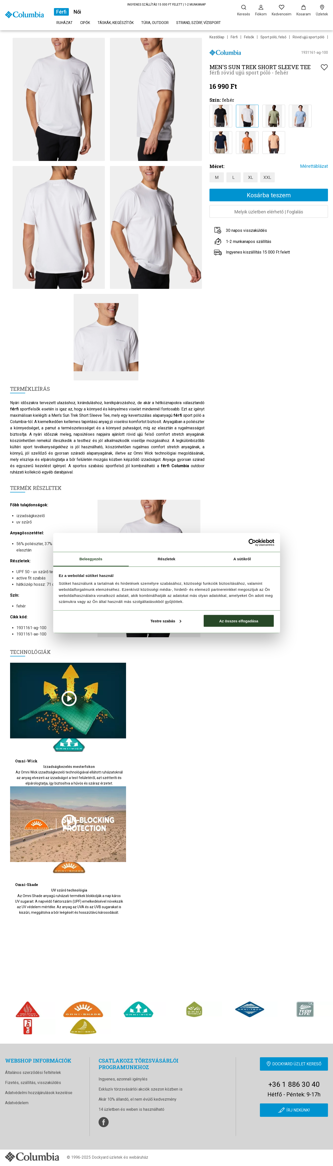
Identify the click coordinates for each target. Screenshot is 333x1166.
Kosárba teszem (269, 195)
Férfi (61, 12)
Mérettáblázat (314, 166)
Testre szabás (165, 621)
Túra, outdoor (155, 23)
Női (77, 12)
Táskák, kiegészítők (116, 23)
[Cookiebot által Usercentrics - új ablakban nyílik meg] (252, 542)
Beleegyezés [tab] (90, 559)
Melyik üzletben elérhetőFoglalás (268, 211)
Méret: (216, 166)
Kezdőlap (216, 37)
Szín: (215, 100)
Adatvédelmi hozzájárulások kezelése (38, 1092)
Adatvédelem (16, 1102)
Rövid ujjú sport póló (308, 37)
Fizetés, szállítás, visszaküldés (33, 1082)
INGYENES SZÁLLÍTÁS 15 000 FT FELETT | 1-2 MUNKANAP (166, 4)
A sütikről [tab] (242, 559)
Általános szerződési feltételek (33, 1072)
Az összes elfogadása (238, 621)
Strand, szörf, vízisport (198, 23)
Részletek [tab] (166, 559)
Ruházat (64, 23)
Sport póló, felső (273, 37)
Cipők (85, 23)
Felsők (249, 37)
